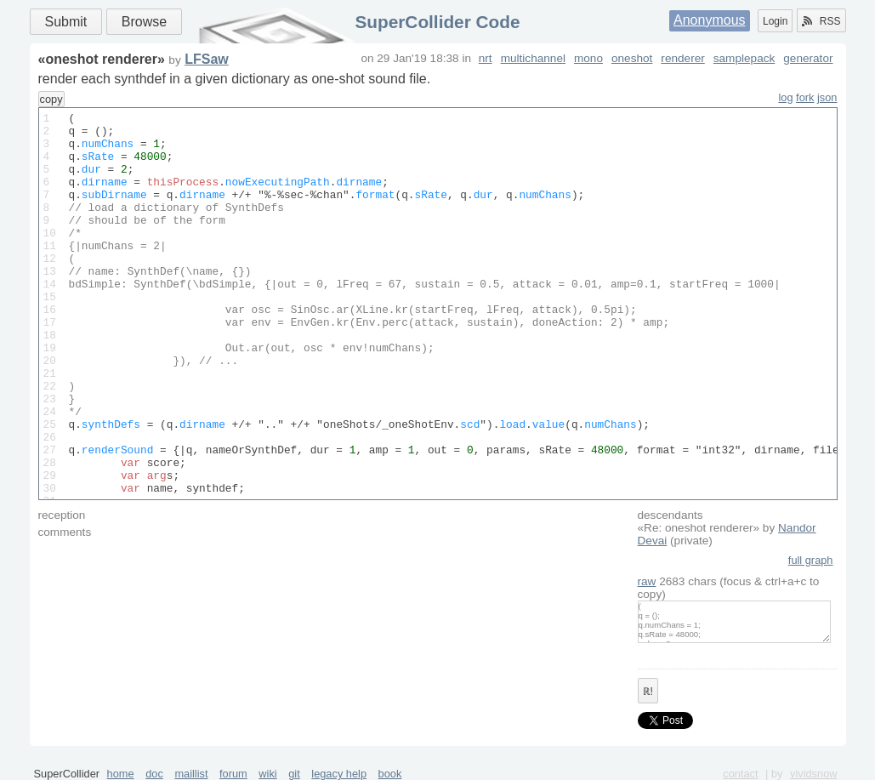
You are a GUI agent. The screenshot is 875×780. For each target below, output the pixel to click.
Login (775, 21)
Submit (66, 21)
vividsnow (813, 773)
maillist (190, 773)
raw (647, 581)
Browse (144, 21)
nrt (485, 58)
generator (807, 58)
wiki (267, 773)
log (785, 97)
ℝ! (648, 691)
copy (51, 99)
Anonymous (709, 20)
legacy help (338, 773)
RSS (821, 21)
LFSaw (207, 59)
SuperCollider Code (437, 21)
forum (233, 773)
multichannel (533, 58)
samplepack (744, 58)
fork (805, 97)
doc (154, 773)
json (827, 97)
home (120, 773)
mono (588, 58)
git (294, 773)
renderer (682, 58)
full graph (810, 560)
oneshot (631, 58)
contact (740, 773)
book (390, 773)
